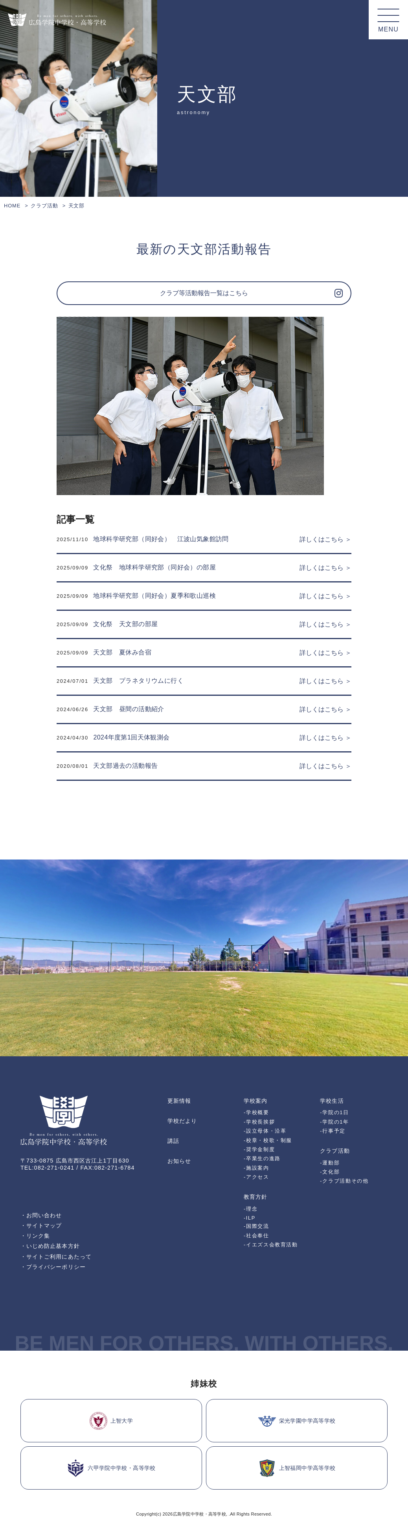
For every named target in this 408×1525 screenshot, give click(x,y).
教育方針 (255, 1197)
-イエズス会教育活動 (271, 1245)
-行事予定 (333, 1131)
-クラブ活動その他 (344, 1181)
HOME (12, 206)
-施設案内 (256, 1168)
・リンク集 (35, 1236)
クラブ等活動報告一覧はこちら (204, 293)
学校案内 (255, 1101)
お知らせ (179, 1161)
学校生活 (332, 1101)
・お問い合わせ (41, 1215)
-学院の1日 (334, 1112)
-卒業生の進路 (262, 1158)
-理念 (250, 1209)
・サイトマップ (41, 1225)
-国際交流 (256, 1226)
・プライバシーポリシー (53, 1267)
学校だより (182, 1121)
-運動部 (330, 1163)
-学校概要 (256, 1112)
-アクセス (256, 1177)
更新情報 (179, 1101)
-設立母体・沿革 (265, 1131)
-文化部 (330, 1172)
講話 (173, 1141)
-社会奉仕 (256, 1235)
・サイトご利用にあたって (56, 1256)
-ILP (249, 1218)
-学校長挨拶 (259, 1122)
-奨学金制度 (259, 1149)
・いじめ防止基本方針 (50, 1246)
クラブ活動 (44, 206)
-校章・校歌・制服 (268, 1140)
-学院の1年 (334, 1122)
